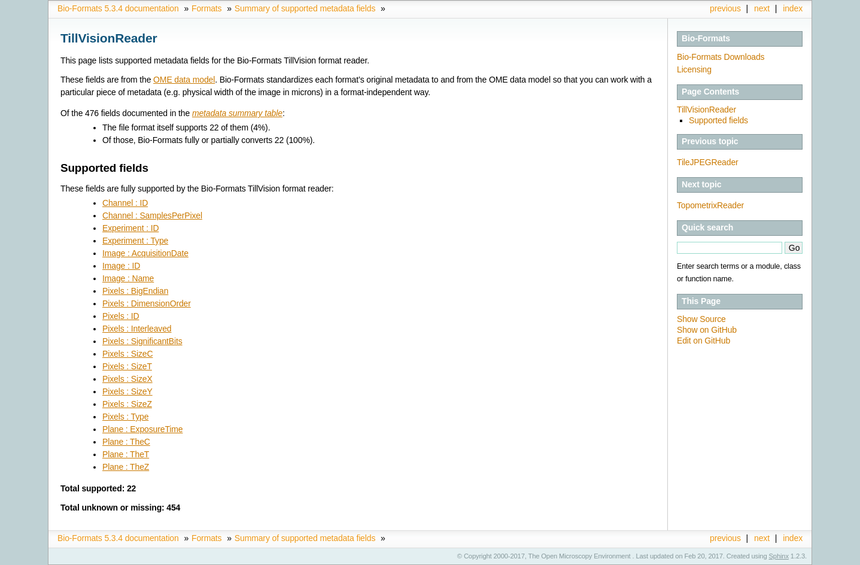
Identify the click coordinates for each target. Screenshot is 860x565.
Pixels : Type (125, 416)
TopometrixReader (710, 205)
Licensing (694, 69)
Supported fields (718, 120)
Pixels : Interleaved (136, 328)
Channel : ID (125, 203)
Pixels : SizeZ (127, 404)
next (762, 8)
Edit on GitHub (703, 340)
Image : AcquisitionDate (145, 253)
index (793, 8)
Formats (206, 8)
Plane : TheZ (125, 467)
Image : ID (121, 266)
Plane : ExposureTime (142, 429)
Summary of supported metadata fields (305, 8)
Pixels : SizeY (127, 391)
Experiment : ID (130, 228)
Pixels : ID (120, 316)
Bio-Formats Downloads (720, 57)
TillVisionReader (706, 109)
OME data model (184, 79)
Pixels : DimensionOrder (146, 303)
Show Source (701, 319)
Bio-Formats (706, 38)
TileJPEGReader (708, 162)
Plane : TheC (126, 441)
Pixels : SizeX (127, 379)
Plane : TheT (125, 454)
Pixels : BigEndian (135, 291)
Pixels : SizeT (127, 366)
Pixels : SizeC (127, 354)
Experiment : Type (135, 240)
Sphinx (779, 556)
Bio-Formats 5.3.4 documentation (118, 8)
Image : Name (128, 278)
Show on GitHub (707, 330)
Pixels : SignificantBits (142, 341)
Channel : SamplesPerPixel (152, 215)
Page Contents (710, 91)
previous (725, 8)
